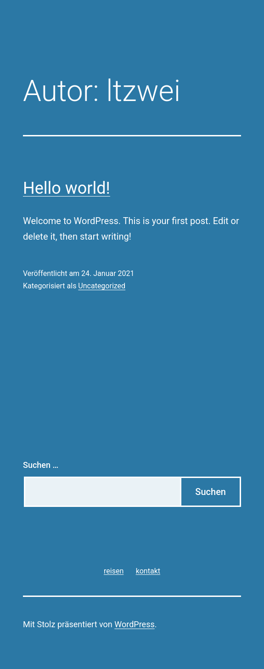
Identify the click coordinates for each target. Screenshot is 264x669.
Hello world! (66, 188)
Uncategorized (101, 285)
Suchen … (40, 465)
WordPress (134, 624)
